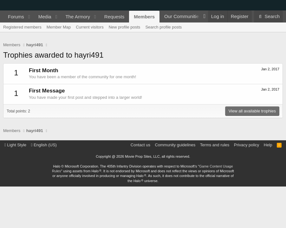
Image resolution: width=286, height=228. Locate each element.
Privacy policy (246, 144)
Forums (16, 16)
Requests (114, 16)
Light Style (15, 144)
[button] (29, 16)
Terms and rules (214, 144)
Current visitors (89, 27)
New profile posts (124, 27)
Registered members (22, 27)
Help (268, 144)
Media (44, 16)
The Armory (77, 16)
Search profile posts (163, 27)
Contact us (140, 144)
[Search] (268, 16)
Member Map (59, 27)
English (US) (44, 144)
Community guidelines (175, 144)
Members (144, 16)
